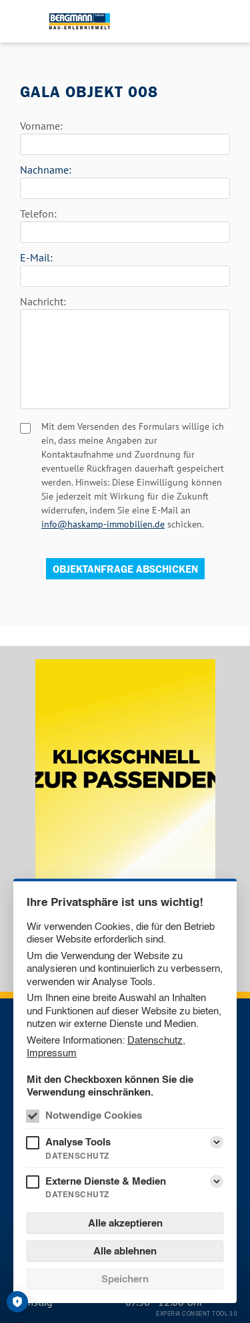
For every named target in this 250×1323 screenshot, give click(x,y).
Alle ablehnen (125, 1250)
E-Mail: (36, 257)
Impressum (52, 1052)
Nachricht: (43, 301)
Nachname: (45, 169)
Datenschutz (155, 1040)
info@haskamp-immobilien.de (103, 524)
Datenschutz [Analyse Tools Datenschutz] (77, 1156)
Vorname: (41, 125)
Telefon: (38, 213)
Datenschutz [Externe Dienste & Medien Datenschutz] (77, 1194)
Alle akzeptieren (125, 1223)
